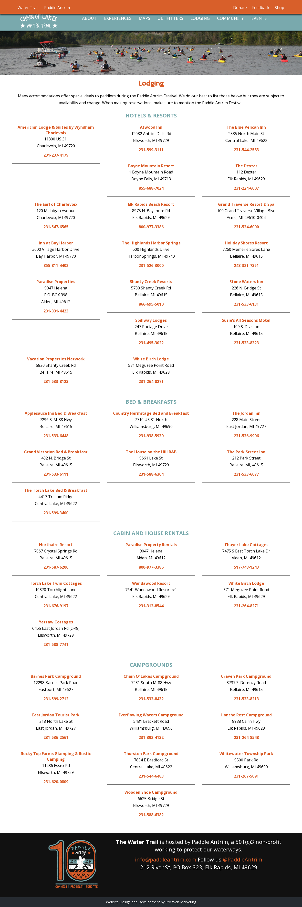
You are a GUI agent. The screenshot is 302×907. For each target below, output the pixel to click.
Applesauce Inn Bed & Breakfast (56, 413)
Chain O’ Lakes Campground (151, 676)
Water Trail (28, 7)
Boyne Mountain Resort (151, 166)
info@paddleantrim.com (165, 859)
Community (230, 18)
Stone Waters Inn (246, 281)
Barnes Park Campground (56, 676)
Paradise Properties (55, 281)
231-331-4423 (55, 311)
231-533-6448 (55, 435)
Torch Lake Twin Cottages (56, 583)
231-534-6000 (246, 227)
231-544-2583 (246, 149)
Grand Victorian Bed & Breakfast (56, 452)
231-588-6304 (151, 474)
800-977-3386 (151, 227)
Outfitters (170, 18)
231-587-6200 (55, 567)
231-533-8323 (246, 342)
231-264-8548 (246, 737)
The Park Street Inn (246, 452)
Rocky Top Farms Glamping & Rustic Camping (56, 756)
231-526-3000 (151, 265)
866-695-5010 (151, 304)
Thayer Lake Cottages (246, 544)
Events (259, 18)
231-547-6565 (55, 227)
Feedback (260, 7)
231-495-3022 (151, 342)
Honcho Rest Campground (246, 715)
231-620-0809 (55, 781)
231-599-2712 (55, 698)
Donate (240, 7)
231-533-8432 (151, 698)
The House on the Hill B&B (151, 452)
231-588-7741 (55, 644)
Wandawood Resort (151, 583)
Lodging (200, 18)
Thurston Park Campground (151, 753)
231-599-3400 (55, 513)
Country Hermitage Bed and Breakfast (151, 413)
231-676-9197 (55, 605)
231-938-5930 (151, 435)
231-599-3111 (151, 149)
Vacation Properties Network (56, 359)
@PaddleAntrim (242, 859)
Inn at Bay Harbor (56, 243)
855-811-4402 (55, 265)
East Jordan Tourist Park (56, 715)
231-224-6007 (246, 188)
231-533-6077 (246, 474)
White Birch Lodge (151, 359)
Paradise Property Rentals (151, 544)
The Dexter (246, 166)
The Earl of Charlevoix (55, 204)
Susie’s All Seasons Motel (246, 320)
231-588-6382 (151, 814)
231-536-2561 (55, 737)
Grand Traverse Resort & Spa (246, 204)
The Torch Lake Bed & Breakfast (55, 490)
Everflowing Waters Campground (151, 715)
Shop (279, 7)
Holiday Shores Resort (246, 243)
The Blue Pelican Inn (246, 127)
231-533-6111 (55, 474)
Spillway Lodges (151, 320)
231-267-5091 (246, 776)
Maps (144, 18)
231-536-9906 (246, 435)
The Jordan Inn (246, 413)
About (89, 18)
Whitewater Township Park (246, 753)
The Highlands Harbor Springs (151, 243)
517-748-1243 (246, 567)
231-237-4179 (55, 155)
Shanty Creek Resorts (151, 281)
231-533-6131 (246, 304)
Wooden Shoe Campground (151, 792)
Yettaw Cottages (56, 622)
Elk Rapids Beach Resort (151, 204)
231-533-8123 (55, 381)
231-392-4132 (151, 737)
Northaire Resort (56, 544)
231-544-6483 (151, 776)
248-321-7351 (246, 265)
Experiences (117, 18)
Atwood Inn (151, 127)
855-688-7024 (151, 188)
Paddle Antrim (57, 7)
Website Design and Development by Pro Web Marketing (151, 902)
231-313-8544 (151, 605)
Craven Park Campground (246, 676)
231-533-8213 (246, 698)
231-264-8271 (151, 381)
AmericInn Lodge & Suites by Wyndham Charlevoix (56, 130)
